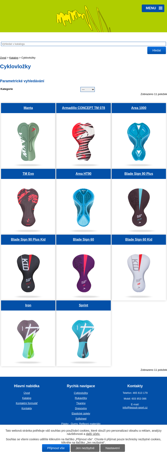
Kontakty (27, 408)
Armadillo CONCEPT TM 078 (83, 108)
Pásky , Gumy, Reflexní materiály (81, 423)
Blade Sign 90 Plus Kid (28, 239)
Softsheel (80, 418)
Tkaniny (81, 403)
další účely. (93, 434)
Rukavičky (81, 398)
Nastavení (112, 448)
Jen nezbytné (85, 448)
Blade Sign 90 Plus (139, 173)
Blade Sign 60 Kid (138, 239)
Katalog (13, 57)
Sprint (83, 305)
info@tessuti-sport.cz (135, 407)
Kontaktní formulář (27, 403)
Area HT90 (83, 173)
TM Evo (28, 173)
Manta (28, 108)
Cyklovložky (81, 392)
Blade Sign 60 (83, 239)
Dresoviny (81, 408)
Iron (28, 305)
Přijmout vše (56, 448)
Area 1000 (138, 108)
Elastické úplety (81, 413)
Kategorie (7, 88)
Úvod (3, 57)
